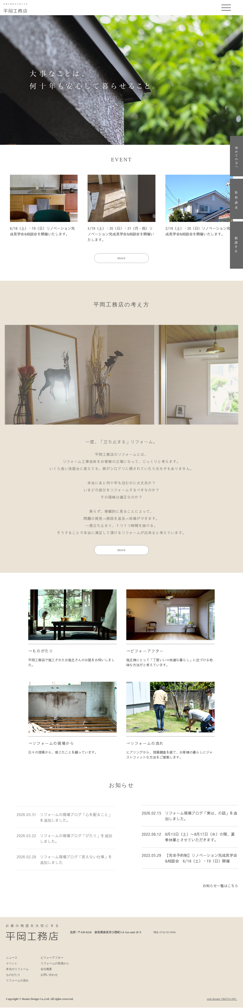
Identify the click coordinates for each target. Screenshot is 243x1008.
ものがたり (42, 651)
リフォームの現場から (53, 743)
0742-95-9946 (167, 932)
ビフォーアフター (147, 651)
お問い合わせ (49, 975)
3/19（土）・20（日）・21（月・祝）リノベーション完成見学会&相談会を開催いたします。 (121, 234)
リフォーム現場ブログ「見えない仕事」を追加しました (76, 862)
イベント (11, 964)
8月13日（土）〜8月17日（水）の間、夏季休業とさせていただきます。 (200, 840)
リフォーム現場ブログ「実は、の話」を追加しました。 (201, 819)
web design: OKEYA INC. (222, 999)
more (121, 258)
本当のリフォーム (17, 969)
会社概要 (46, 969)
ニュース (11, 958)
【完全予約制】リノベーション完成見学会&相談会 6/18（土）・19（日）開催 (201, 862)
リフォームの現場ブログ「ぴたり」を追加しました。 (76, 840)
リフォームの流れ (147, 743)
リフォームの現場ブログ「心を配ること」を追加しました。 (76, 819)
